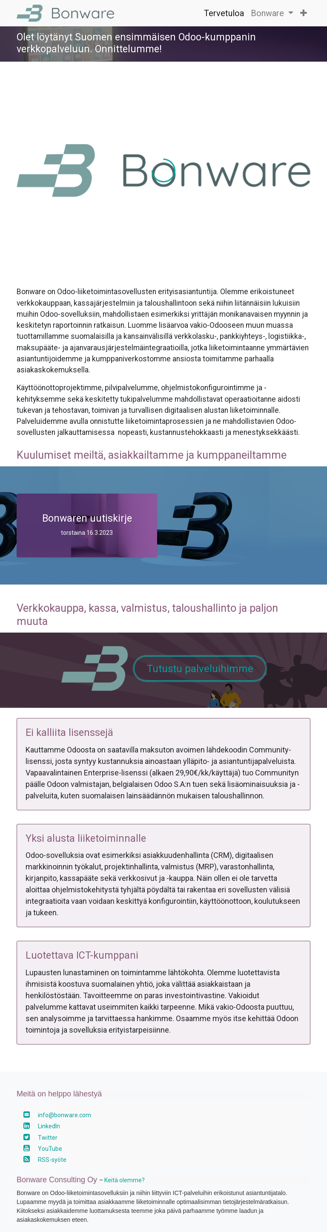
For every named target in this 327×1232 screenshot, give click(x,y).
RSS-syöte (52, 1159)
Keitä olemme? (124, 1180)
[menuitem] (224, 13)
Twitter (47, 1137)
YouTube (50, 1148)
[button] (303, 13)
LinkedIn (49, 1126)
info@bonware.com (64, 1115)
